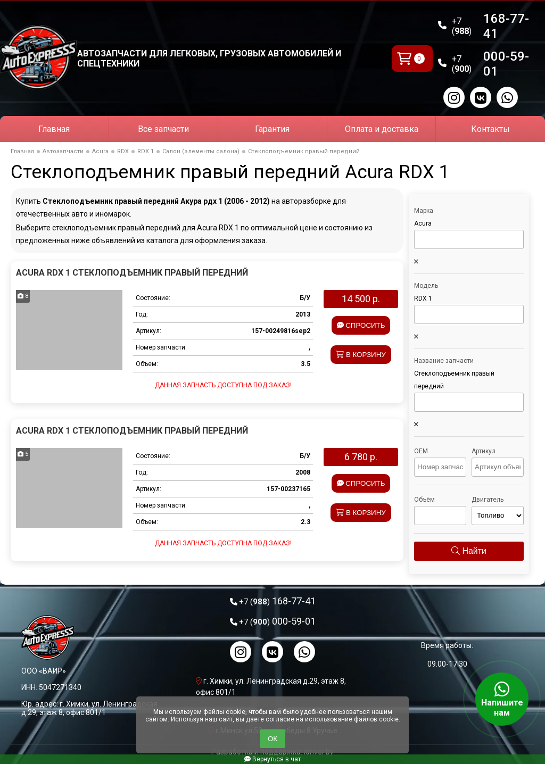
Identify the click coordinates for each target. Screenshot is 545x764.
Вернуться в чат (272, 759)
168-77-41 (491, 26)
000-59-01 (491, 64)
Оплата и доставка (381, 129)
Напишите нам (502, 699)
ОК (272, 739)
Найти (468, 550)
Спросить (361, 325)
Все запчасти (163, 129)
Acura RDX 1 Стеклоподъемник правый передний (132, 273)
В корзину (361, 355)
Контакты (490, 129)
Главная (54, 129)
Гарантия (272, 129)
